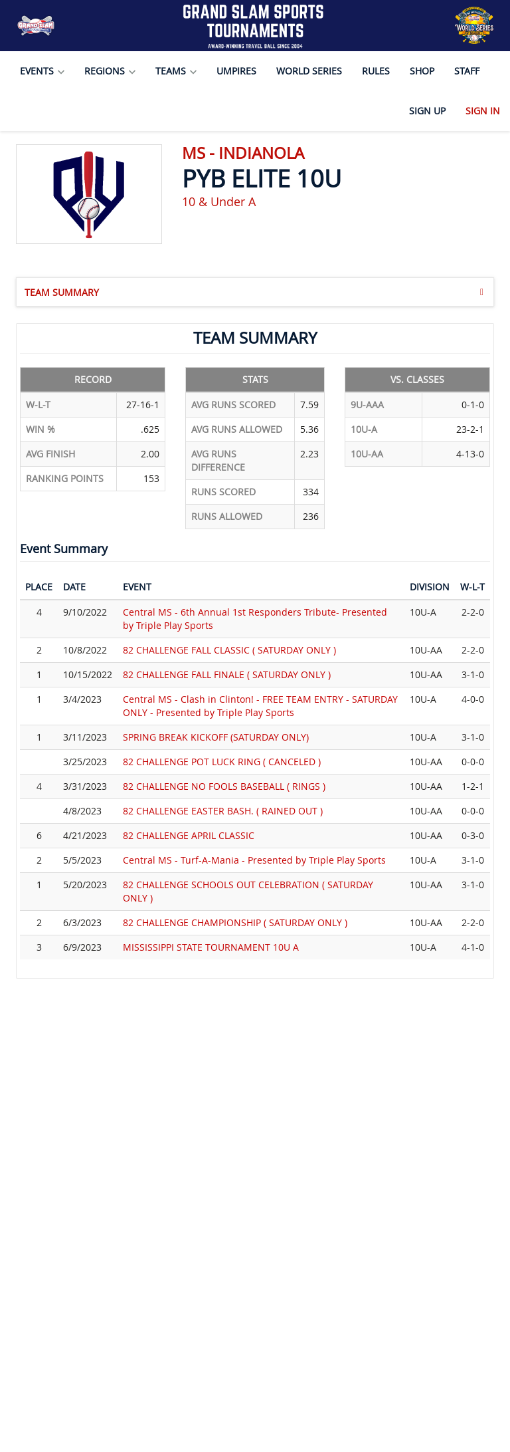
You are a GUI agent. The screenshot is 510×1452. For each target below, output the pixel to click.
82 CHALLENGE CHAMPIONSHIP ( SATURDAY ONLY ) (235, 922)
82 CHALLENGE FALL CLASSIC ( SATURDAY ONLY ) (229, 650)
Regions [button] (109, 70)
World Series (309, 70)
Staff (466, 70)
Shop (422, 70)
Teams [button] (176, 70)
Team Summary (254, 292)
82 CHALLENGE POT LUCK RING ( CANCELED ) (222, 761)
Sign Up (427, 110)
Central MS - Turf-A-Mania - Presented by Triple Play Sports (254, 860)
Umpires (236, 70)
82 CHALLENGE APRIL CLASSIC (188, 835)
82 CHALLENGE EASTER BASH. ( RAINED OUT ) (223, 810)
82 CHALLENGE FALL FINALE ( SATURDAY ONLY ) (227, 674)
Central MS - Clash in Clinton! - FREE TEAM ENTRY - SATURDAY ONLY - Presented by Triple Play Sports (260, 706)
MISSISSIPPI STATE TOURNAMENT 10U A (211, 947)
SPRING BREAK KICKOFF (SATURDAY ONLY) (216, 737)
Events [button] (42, 70)
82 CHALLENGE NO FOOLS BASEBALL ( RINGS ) (224, 786)
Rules (376, 70)
